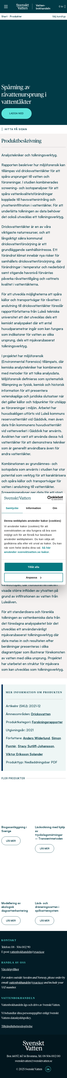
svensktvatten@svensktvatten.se (33, 1061)
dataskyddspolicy (21, 1018)
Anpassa (33, 577)
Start (4, 16)
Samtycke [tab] (12, 508)
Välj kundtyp (59, 16)
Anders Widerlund (36, 738)
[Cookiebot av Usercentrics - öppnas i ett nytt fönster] (48, 498)
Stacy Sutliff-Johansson (36, 746)
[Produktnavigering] (2, 129)
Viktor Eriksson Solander (24, 754)
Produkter (16, 16)
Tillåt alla (33, 566)
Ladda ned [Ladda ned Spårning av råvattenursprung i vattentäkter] (16, 113)
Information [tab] (33, 508)
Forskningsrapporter (47, 722)
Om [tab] (55, 508)
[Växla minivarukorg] (62, 7)
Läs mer (11, 840)
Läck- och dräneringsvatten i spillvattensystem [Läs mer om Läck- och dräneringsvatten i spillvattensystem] (47, 907)
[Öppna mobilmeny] (6, 6)
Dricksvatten (41, 714)
